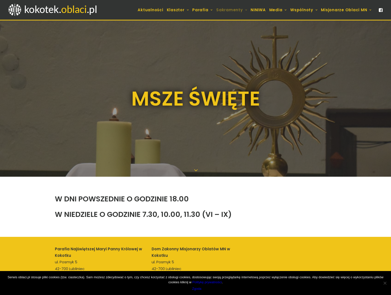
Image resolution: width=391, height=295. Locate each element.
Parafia (202, 9)
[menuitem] (150, 10)
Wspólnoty (303, 9)
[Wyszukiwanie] (292, 264)
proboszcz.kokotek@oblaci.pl (95, 266)
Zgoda (196, 289)
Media (278, 9)
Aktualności (150, 9)
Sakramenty (231, 9)
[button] (380, 10)
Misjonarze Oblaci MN (346, 9)
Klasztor (178, 9)
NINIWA (258, 9)
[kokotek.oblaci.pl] (53, 10)
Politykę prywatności (207, 282)
